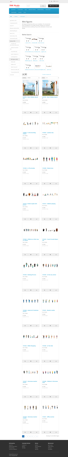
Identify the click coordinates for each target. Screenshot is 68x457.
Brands (36, 445)
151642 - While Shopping (29, 345)
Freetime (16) (37, 48)
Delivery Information (13, 446)
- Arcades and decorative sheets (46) (14, 44)
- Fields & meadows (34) (14, 48)
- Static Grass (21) (13, 67)
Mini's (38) (41, 57)
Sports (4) (49, 66)
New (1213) (12, 33)
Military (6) (35, 57)
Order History (51, 446)
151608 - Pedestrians (47, 168)
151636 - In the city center (49, 274)
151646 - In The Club (47, 345)
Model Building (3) (13, 30)
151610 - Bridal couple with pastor (30, 204)
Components (20, 9)
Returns (23, 446)
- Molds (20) (12, 62)
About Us (11, 445)
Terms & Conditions (13, 449)
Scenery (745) (12, 41)
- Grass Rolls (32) (13, 51)
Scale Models (13, 12)
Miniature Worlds (32, 9)
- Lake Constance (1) (14, 54)
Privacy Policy (11, 447)
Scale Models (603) (13, 38)
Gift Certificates (38, 446)
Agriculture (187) (13, 20)
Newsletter (50, 449)
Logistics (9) (43, 48)
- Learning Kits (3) (13, 56)
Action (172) (28, 40)
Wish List (49, 447)
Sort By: (24, 77)
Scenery (19, 12)
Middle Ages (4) (28, 57)
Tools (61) (12, 74)
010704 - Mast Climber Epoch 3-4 (30, 97)
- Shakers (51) (13, 64)
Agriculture (13, 9)
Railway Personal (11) (29, 66)
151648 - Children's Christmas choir (50, 382)
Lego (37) (12, 25)
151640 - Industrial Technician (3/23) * (30, 311)
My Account (50, 445)
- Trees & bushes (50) (14, 72)
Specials (36, 449)
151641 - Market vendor (48, 310)
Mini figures (22, 16)
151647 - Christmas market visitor (30, 382)
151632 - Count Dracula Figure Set (50, 239)
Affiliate (36, 447)
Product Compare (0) (46, 74)
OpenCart (16, 454)
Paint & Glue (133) (13, 36)
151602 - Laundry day (47, 132)
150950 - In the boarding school (29, 133)
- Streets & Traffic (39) (14, 69)
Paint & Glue (48, 9)
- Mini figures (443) (14, 59)
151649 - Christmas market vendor (30, 417)
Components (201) (13, 23)
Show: (43, 77)
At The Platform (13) (29, 48)
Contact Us (24, 445)
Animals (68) (34, 40)
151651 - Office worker (48, 417)
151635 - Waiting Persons (29, 274)
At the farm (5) (41, 40)
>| (36, 436)
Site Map (23, 447)
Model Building (41, 9)
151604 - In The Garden (29, 168)
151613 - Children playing (48, 203)
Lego (26, 9)
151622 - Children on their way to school (31, 239)
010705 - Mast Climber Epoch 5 (49, 97)
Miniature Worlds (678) (14, 28)
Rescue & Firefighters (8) (40, 66)
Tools (25, 12)
